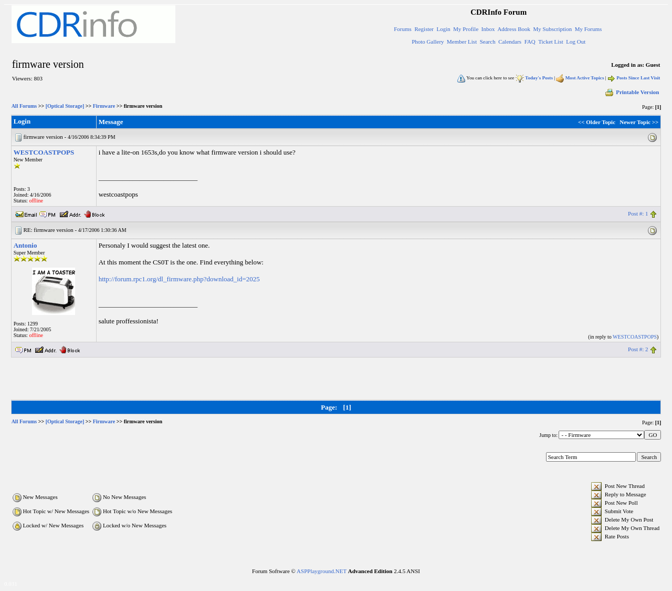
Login (443, 29)
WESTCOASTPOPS (44, 152)
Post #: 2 (638, 349)
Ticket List (550, 41)
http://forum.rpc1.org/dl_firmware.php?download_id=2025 (179, 279)
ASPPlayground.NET (321, 571)
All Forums (24, 106)
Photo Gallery (428, 41)
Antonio (25, 245)
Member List (462, 41)
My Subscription (552, 29)
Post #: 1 (638, 213)
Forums (403, 29)
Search (488, 41)
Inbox (488, 29)
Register (424, 29)
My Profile (465, 29)
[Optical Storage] (65, 106)
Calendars (509, 41)
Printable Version (631, 92)
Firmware (104, 106)
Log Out (575, 41)
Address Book (513, 29)
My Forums (588, 29)
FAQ (530, 41)
